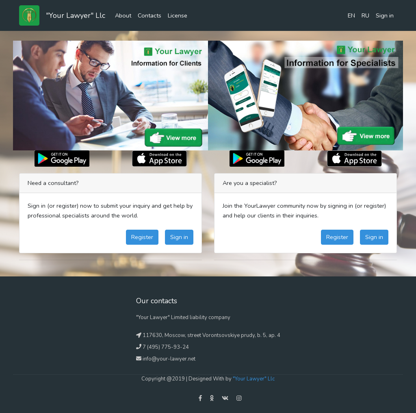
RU (365, 15)
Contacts (149, 15)
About (123, 15)
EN (351, 15)
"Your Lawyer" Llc (75, 15)
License (177, 15)
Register (142, 237)
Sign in (385, 15)
